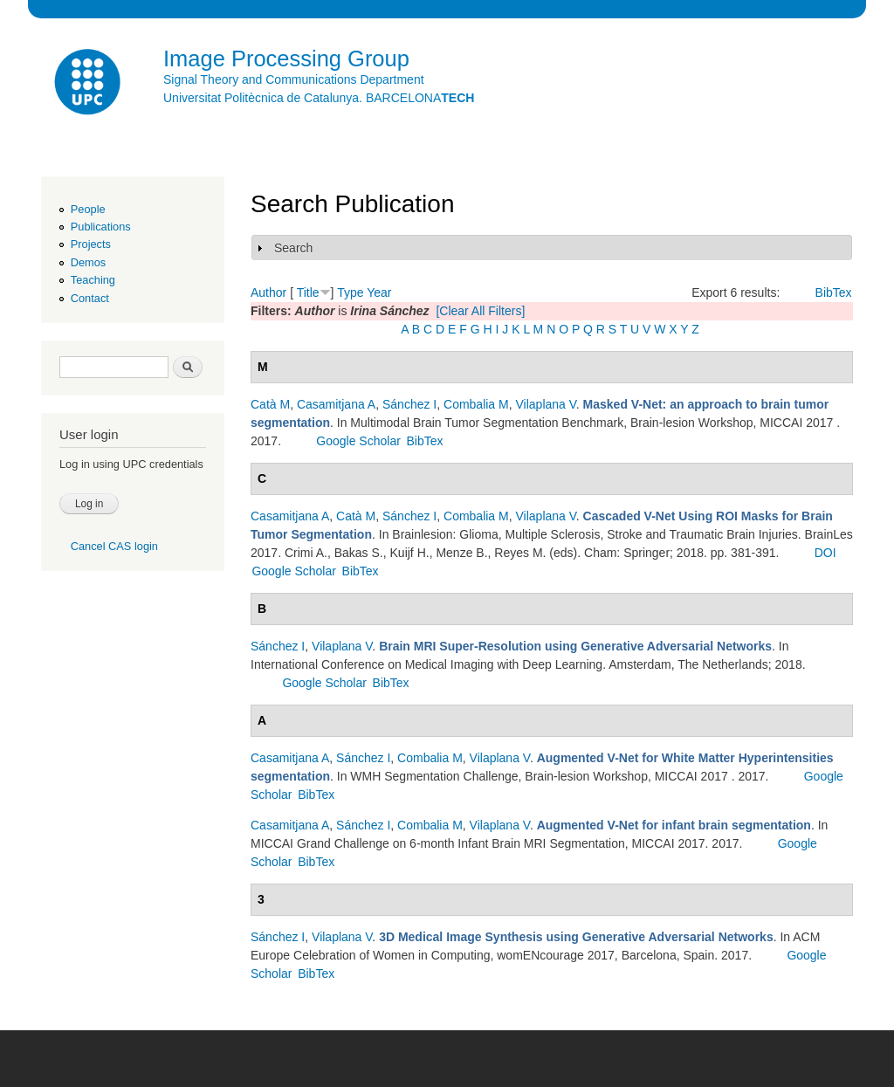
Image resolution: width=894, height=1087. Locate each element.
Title (308, 292)
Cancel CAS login (114, 546)
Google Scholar (358, 441)
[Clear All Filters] (480, 311)
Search (293, 248)
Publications (101, 226)
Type (350, 292)
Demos (88, 262)
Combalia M (476, 404)
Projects (91, 244)
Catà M (270, 404)
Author (268, 292)
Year (379, 292)
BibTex (833, 292)
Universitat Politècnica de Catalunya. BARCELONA (318, 98)
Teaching (93, 279)
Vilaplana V (546, 404)
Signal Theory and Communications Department (293, 79)
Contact (90, 298)
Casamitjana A (336, 404)
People (88, 209)
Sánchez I (409, 404)
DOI (825, 553)
